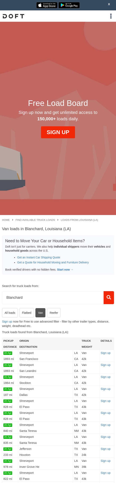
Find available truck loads (35, 219)
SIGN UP (58, 132)
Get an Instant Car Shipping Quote (38, 257)
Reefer (54, 312)
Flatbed (26, 312)
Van (40, 312)
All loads (10, 312)
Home (6, 219)
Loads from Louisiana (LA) (79, 219)
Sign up (7, 321)
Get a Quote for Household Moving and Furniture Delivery (53, 262)
